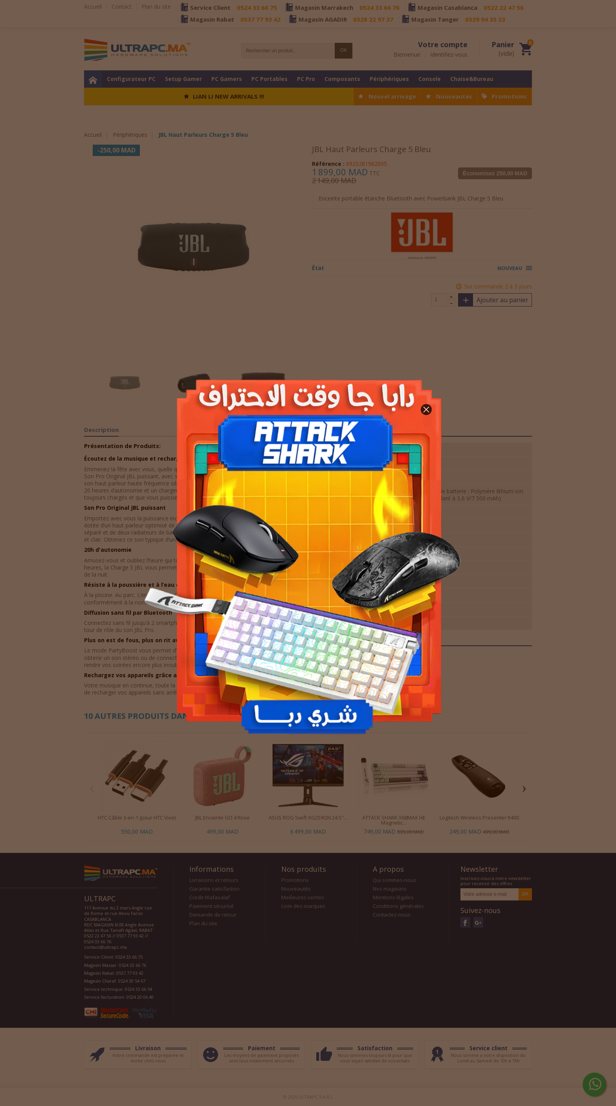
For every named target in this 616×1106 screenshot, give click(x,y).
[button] (426, 409)
